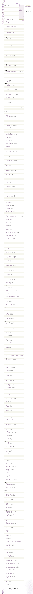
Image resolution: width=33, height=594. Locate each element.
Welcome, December (8, 334)
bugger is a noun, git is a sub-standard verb (10, 567)
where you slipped (8, 375)
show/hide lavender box (28, 6)
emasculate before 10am (8, 487)
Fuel (6, 104)
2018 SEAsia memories (8, 170)
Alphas (6, 278)
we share (7, 535)
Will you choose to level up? (9, 134)
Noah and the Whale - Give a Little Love (10, 559)
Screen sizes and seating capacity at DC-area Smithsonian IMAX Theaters (14, 302)
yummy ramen (7, 346)
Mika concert (7, 255)
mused (12, 21)
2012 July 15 (7, 293)
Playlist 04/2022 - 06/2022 (9, 52)
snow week (7, 570)
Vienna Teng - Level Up (8, 248)
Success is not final (8, 75)
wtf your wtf (7, 515)
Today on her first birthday (9, 187)
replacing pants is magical (9, 528)
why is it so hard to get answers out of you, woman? (11, 514)
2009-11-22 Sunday (8, 463)
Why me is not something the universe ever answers (11, 16)
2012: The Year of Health (8, 279)
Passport (7, 435)
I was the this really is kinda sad (9, 447)
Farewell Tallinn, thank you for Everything (10, 152)
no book (7, 584)
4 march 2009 (7, 544)
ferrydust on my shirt (8, 395)
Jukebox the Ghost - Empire (9, 342)
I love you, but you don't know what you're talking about (12, 296)
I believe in (7, 101)
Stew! (6, 80)
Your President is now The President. (10, 566)
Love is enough (7, 429)
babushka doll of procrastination (9, 536)
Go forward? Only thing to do (9, 84)
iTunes (6, 207)
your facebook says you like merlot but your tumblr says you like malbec (13, 541)
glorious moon (7, 352)
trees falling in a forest (8, 475)
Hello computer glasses (8, 151)
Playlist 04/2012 (7, 314)
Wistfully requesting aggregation (9, 136)
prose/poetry (15, 65)
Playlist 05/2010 (7, 417)
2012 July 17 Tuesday (8, 292)
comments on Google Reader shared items (10, 563)
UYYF (6, 102)
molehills (14, 116)
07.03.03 (7, 551)
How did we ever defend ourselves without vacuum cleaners (12, 93)
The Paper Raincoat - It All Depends (10, 442)
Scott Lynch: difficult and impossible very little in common (12, 167)
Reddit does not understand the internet (10, 235)
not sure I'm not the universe (9, 345)
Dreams (7, 325)
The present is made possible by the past (10, 26)
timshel (6, 473)
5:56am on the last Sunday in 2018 (9, 122)
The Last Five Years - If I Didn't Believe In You (11, 420)
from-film (15, 75)
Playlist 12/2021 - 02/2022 (9, 55)
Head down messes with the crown (9, 147)
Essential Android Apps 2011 (9, 359)
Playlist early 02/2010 (8, 446)
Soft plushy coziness (8, 88)
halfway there (7, 405)
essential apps (7, 552)
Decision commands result (9, 576)
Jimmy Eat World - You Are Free (9, 221)
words (20, 296)
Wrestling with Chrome (8, 387)
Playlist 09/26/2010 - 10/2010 (9, 398)
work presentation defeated (9, 573)
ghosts (6, 400)
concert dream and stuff (8, 432)
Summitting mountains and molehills (10, 160)
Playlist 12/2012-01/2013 (8, 260)
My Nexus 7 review (8, 269)
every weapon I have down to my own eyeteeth (11, 234)
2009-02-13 (7, 553)
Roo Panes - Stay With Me (9, 218)
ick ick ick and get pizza (8, 556)
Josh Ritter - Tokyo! (8, 385)
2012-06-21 (7, 301)
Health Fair (7, 300)
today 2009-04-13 (8, 529)
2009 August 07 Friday (8, 500)
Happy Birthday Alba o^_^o (9, 437)
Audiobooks (7, 280)
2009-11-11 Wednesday (8, 468)
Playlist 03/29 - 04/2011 (8, 376)
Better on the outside (8, 125)
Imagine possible (8, 140)
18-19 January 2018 (8, 175)
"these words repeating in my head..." (10, 479)
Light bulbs (7, 201)
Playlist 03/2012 (7, 317)
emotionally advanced (8, 226)
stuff (11, 486)
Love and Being (7, 130)
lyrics (13, 161)
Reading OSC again (8, 81)
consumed (16, 27)
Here (6, 38)
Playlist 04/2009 (7, 527)
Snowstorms (7, 457)
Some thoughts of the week (9, 484)
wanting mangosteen (8, 577)
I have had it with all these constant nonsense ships (11, 107)
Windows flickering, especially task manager (10, 290)
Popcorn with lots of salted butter (9, 150)
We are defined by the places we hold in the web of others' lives (13, 110)
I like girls (7, 478)
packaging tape (7, 319)
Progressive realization (8, 318)
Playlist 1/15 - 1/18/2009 (8, 569)
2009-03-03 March (8, 545)
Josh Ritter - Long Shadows (9, 425)
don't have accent (8, 294)
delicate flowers (7, 21)
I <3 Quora (7, 215)
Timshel (7, 79)
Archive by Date (21, 8)
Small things (7, 274)
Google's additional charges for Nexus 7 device (11, 291)
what (6, 476)
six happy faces (7, 313)
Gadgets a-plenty (8, 394)
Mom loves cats (7, 222)
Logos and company (8, 520)
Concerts (7, 538)
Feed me (7, 512)
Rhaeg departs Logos (8, 555)
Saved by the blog (8, 208)
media (15, 195)
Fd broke (7, 335)
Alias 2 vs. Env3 (7, 495)
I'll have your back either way (9, 265)
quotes (6, 18)
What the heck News (8, 118)
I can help (7, 210)
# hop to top (22, 586)
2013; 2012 (7, 261)
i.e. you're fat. (7, 443)
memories (16, 170)
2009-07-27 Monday (8, 504)
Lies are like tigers (8, 139)
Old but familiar (7, 438)
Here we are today (8, 231)
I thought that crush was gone (9, 94)
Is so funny (7, 193)
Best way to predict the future (9, 256)
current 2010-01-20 (8, 450)
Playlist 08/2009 (7, 499)
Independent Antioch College (9, 511)
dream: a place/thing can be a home (10, 575)
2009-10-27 (7, 483)
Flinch (6, 340)
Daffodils (7, 229)
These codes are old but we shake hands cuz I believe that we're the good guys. (14, 489)
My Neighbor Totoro (8, 127)
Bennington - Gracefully (8, 181)
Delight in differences (8, 97)
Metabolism (7, 434)
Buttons (7, 530)
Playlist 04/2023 (7, 45)
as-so (16, 134)
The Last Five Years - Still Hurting (9, 419)
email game (7, 204)
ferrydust (6, 592)
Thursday (7, 506)
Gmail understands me (8, 143)
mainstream (21, 71)
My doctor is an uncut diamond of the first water (11, 286)
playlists (12, 45)
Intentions (7, 275)
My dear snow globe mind (8, 65)
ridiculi (10, 133)
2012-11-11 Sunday (8, 270)
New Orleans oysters (8, 89)
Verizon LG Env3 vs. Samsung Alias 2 (10, 498)
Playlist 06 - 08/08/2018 (8, 144)
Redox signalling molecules (9, 220)
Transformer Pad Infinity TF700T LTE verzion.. (11, 289)
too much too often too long (9, 523)
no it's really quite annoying (9, 196)
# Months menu (21, 9)
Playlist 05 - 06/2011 (8, 360)
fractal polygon (7, 470)
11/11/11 (7, 339)
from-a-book (5, 111)
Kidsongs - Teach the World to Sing (10, 238)
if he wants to (7, 465)
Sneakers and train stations (9, 367)
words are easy (7, 368)
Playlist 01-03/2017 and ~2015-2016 (10, 237)
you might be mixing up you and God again (10, 257)
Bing (6, 517)
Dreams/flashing (7, 332)
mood (17, 94)
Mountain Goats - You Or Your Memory (10, 374)
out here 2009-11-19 (8, 466)
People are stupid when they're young (10, 264)
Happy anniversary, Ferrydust (9, 85)
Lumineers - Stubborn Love (9, 304)
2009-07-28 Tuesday (8, 503)
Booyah (7, 472)
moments (10, 80)
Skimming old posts (8, 564)
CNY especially (7, 445)
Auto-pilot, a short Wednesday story (10, 377)
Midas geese (7, 228)
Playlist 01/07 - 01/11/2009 (9, 574)
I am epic (7, 133)
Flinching (7, 225)
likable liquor (7, 303)
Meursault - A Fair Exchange (9, 409)
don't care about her (8, 469)
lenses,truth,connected (8, 561)
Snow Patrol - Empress (8, 161)
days (12, 19)
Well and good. (7, 322)
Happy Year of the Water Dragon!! (9, 328)
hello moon (7, 369)
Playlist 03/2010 (7, 439)
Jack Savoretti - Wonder (8, 202)
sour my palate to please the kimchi (10, 531)
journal (11, 300)
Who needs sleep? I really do (9, 236)
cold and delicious (8, 550)
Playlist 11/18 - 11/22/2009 (9, 462)
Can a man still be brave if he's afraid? (10, 281)
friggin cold (7, 581)
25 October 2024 (8, 19)
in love (6, 142)
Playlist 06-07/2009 (8, 507)
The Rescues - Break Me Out (9, 211)
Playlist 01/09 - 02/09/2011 (9, 384)
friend (6, 451)
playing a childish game (8, 380)
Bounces (7, 287)
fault (6, 522)
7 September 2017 (8, 186)
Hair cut (7, 137)
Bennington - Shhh (8, 182)
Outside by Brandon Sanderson (9, 27)
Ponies (6, 308)
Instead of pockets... (8, 252)
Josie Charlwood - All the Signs (9, 305)
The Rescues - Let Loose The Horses (10, 424)
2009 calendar (7, 583)
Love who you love (8, 406)
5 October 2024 (7, 22)
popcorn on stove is (8, 174)
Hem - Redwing (7, 431)
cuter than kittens (8, 205)
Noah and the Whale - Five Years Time (10, 560)
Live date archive (21, 10)
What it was (7, 414)
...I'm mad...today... (8, 572)
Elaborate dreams (8, 141)
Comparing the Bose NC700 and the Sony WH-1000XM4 (12, 71)
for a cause (7, 251)
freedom (7, 347)
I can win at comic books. (8, 539)
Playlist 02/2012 (7, 323)
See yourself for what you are (9, 42)
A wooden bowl (7, 486)
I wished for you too (8, 547)
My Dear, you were (8, 115)
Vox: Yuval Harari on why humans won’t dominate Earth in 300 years (13, 216)
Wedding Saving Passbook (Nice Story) (10, 494)
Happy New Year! (8, 58)
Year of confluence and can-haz (9, 453)
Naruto (6, 156)
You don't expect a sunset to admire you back (11, 232)
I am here (7, 410)
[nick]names (7, 176)
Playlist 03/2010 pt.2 (8, 426)
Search (28, 8)
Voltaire (7, 401)
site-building (10, 38)
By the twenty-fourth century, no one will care (11, 96)
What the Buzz (7, 370)
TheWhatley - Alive (8, 165)
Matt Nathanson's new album (9, 146)
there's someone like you (8, 195)
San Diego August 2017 (8, 190)
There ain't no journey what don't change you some (11, 283)
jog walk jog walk (8, 282)
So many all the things (8, 116)
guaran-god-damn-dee (8, 537)
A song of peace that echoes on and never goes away (12, 239)
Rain (6, 311)
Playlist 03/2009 (7, 534)
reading (13, 81)
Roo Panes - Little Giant (8, 219)
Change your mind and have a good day (10, 32)
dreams (10, 325)
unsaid (6, 366)
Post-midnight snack (8, 223)
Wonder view (7, 51)
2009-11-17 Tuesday (8, 467)
